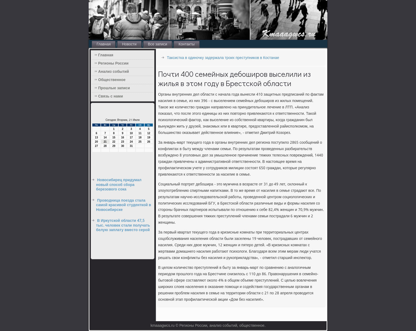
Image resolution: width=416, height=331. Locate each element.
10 (131, 133)
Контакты (186, 44)
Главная (104, 44)
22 (113, 141)
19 (148, 137)
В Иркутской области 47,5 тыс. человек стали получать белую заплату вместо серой (123, 225)
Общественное (111, 80)
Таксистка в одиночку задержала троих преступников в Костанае (223, 58)
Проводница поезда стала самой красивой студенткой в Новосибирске (123, 205)
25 (139, 141)
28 (105, 146)
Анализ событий (113, 72)
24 (131, 141)
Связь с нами (110, 96)
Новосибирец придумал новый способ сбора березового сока (118, 185)
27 (96, 146)
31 (131, 146)
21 (105, 141)
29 (113, 146)
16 (122, 137)
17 (131, 137)
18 (139, 137)
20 (96, 141)
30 (122, 146)
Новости (129, 44)
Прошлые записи (114, 88)
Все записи (157, 44)
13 (96, 137)
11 (139, 133)
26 (148, 141)
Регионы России (113, 63)
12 (148, 133)
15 (113, 137)
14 (105, 137)
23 (122, 141)
